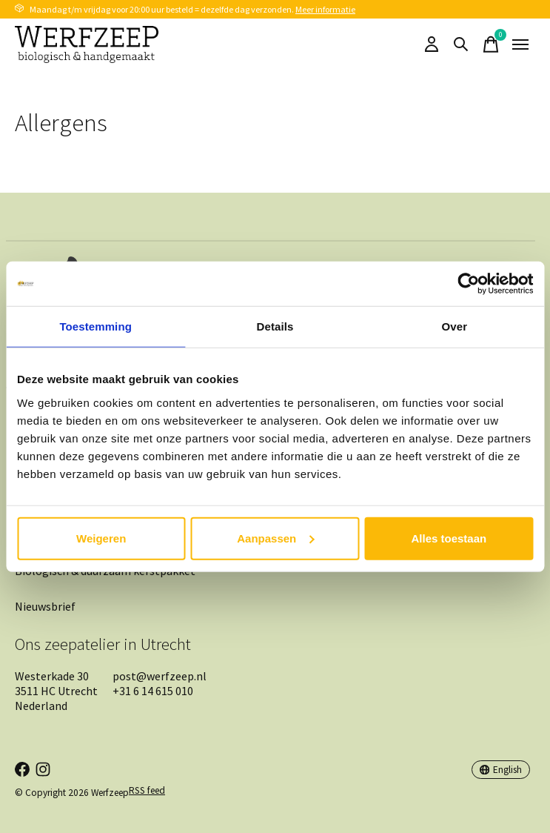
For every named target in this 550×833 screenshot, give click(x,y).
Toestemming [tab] (95, 326)
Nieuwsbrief (45, 606)
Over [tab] (455, 326)
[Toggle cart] (491, 44)
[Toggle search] (461, 44)
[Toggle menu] (520, 44)
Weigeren (101, 537)
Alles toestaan (448, 537)
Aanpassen (275, 537)
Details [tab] (275, 326)
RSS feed (147, 790)
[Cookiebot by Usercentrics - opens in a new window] (468, 284)
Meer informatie (325, 9)
